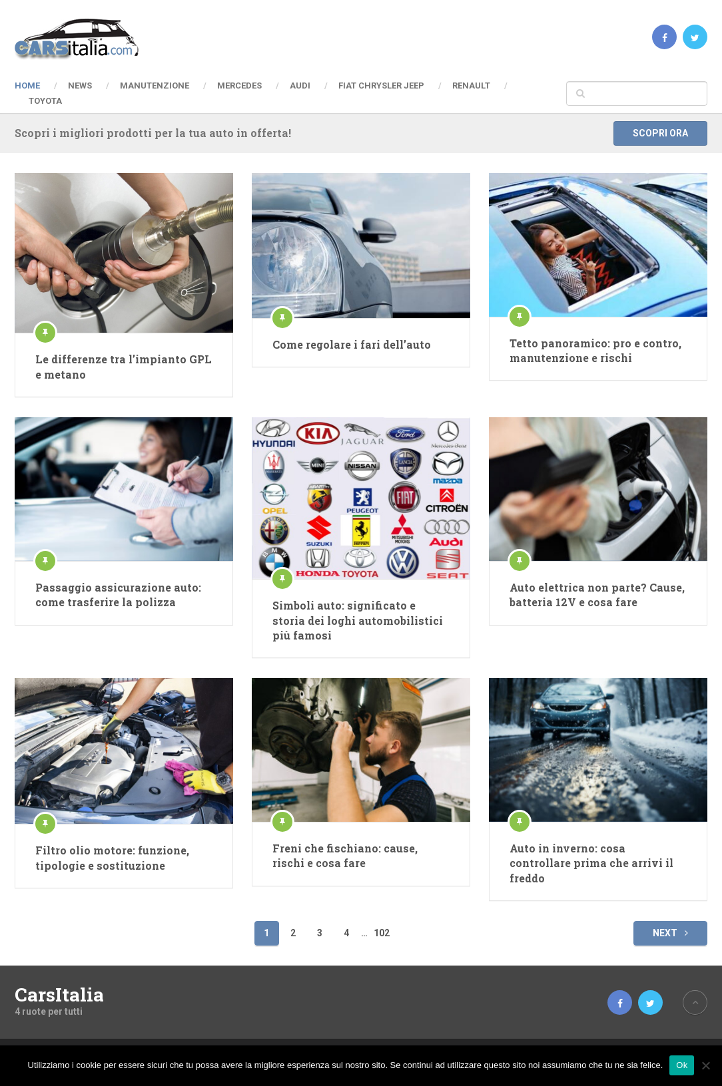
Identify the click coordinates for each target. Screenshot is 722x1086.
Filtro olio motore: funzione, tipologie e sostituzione (112, 857)
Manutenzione (154, 85)
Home (27, 85)
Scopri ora (660, 133)
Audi (300, 85)
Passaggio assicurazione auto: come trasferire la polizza (118, 594)
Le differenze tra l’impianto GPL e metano (123, 366)
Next (670, 933)
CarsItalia (59, 995)
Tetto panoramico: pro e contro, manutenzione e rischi (595, 350)
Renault (471, 85)
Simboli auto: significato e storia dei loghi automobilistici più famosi (357, 620)
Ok (681, 1065)
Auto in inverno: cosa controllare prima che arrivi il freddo (591, 863)
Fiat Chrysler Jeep (381, 85)
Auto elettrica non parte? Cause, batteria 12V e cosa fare (597, 594)
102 (382, 933)
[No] (705, 1065)
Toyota (45, 101)
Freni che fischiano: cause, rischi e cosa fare (345, 855)
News (80, 85)
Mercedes (239, 85)
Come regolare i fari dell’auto (351, 344)
